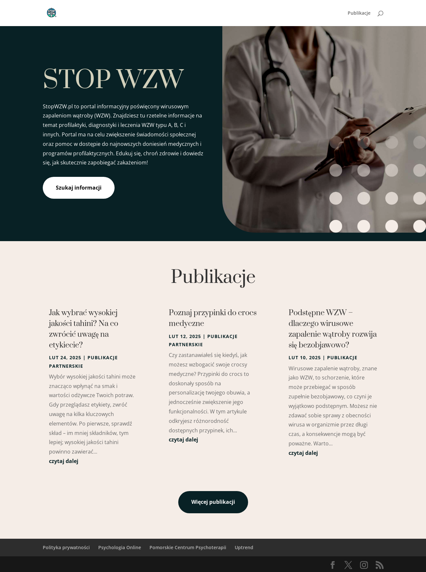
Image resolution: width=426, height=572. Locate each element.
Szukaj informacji (79, 187)
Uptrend (244, 547)
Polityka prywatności (66, 547)
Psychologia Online (119, 547)
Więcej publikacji (213, 501)
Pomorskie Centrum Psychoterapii (188, 547)
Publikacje (359, 13)
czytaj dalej (63, 461)
